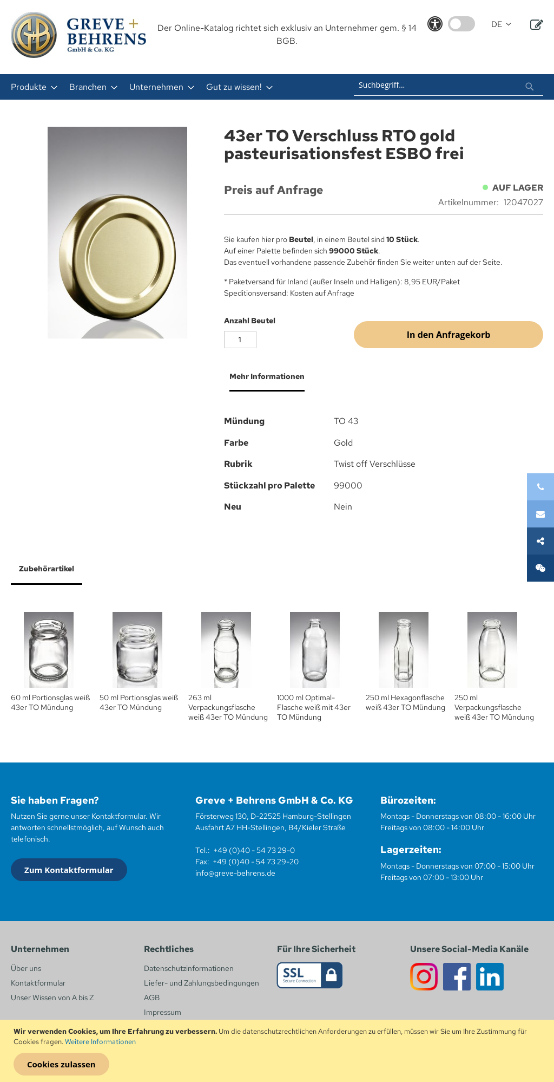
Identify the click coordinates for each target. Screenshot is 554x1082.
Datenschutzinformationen (189, 968)
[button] (501, 24)
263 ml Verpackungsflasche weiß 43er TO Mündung (228, 707)
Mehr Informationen (267, 376)
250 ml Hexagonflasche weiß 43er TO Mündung (405, 702)
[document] (278, 1051)
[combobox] (448, 85)
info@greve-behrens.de (235, 873)
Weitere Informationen (100, 1041)
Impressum (162, 1012)
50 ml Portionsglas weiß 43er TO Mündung (139, 702)
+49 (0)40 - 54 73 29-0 (254, 850)
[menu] (163, 87)
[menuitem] (30, 87)
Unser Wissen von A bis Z (52, 997)
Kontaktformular (38, 983)
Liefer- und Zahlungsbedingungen (201, 983)
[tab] (264, 381)
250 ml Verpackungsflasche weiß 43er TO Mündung (494, 707)
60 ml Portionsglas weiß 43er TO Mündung (50, 702)
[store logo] (78, 35)
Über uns (26, 968)
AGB (152, 997)
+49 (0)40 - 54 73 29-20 (256, 861)
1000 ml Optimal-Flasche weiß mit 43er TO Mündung (314, 707)
